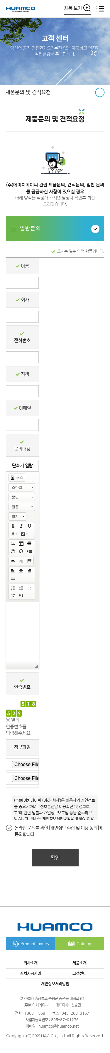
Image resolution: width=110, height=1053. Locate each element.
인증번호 (22, 687)
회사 (25, 300)
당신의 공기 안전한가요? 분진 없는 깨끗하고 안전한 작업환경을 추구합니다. (55, 51)
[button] (17, 477)
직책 (25, 374)
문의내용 (22, 448)
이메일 (25, 408)
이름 (25, 266)
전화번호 (22, 340)
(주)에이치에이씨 (20, 9)
